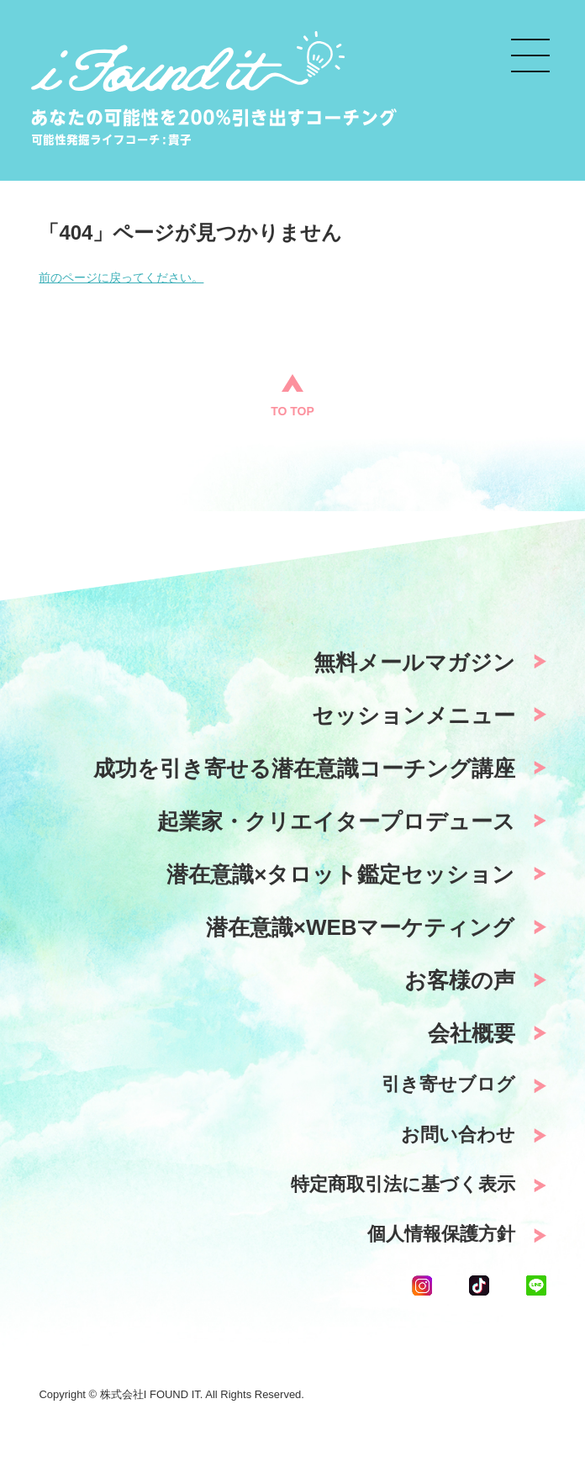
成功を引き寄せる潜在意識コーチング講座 (304, 768)
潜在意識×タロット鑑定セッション (340, 874)
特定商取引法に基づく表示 (403, 1184)
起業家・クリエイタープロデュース (336, 821)
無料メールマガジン (414, 662)
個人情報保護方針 (441, 1233)
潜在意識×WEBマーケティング (360, 927)
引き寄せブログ (448, 1084)
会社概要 (471, 1033)
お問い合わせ (458, 1134)
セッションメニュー (413, 715)
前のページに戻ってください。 (121, 277)
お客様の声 (459, 980)
